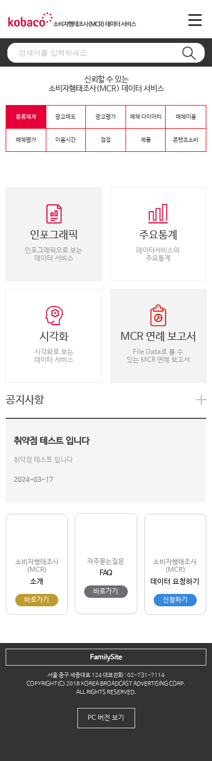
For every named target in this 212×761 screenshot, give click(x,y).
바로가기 (36, 600)
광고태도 (65, 116)
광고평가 (106, 116)
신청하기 (175, 600)
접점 (106, 140)
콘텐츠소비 (185, 140)
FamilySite (106, 658)
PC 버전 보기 (106, 718)
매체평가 (26, 140)
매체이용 (186, 116)
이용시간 (65, 140)
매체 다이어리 (146, 116)
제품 (146, 140)
